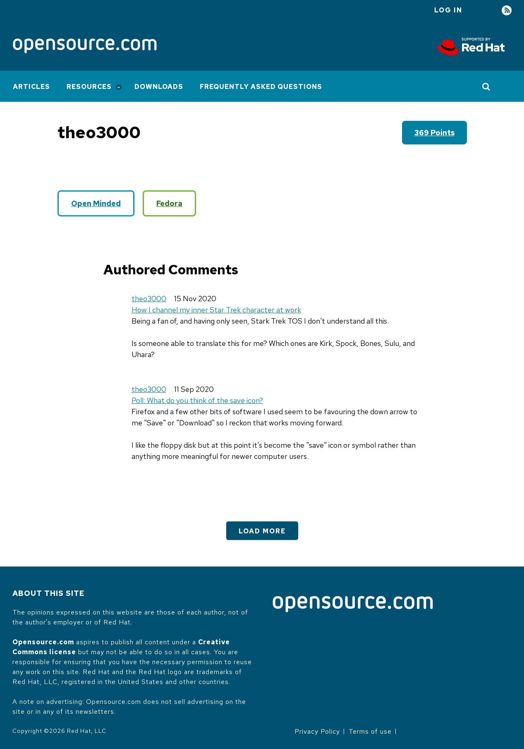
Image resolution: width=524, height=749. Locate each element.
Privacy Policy (317, 731)
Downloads (158, 86)
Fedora (169, 203)
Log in (448, 10)
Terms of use (370, 731)
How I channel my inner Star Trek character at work (216, 309)
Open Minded (96, 203)
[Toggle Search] (486, 86)
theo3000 (149, 298)
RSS (507, 10)
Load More (262, 531)
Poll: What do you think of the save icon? (197, 400)
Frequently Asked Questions (261, 86)
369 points (434, 132)
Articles (31, 86)
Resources (89, 86)
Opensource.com (43, 642)
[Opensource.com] (84, 46)
